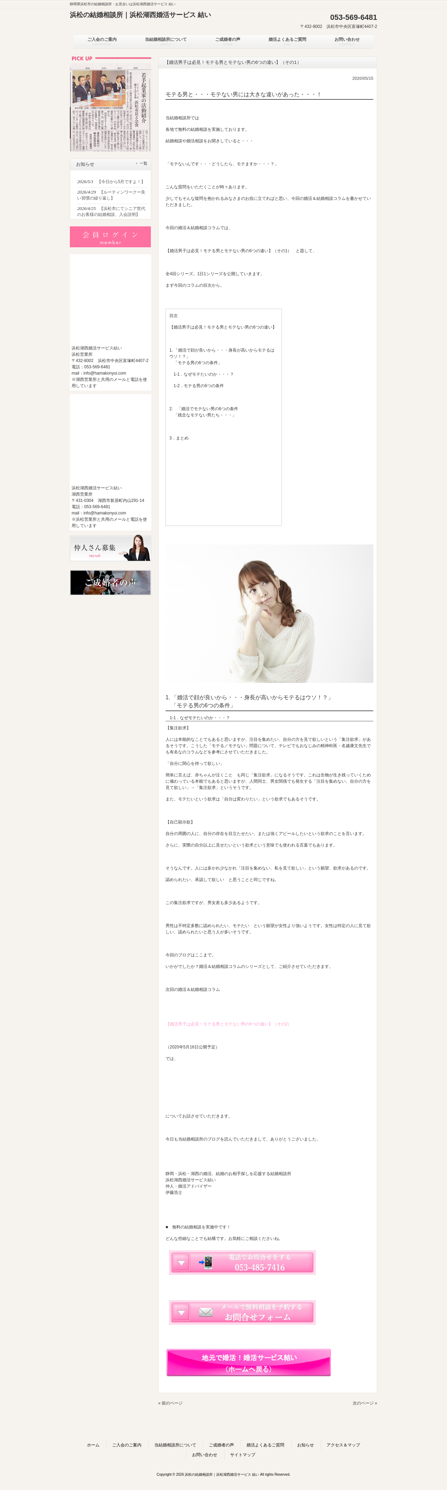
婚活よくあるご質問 (265, 1445)
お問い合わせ (204, 1454)
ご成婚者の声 (221, 1445)
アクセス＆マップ (343, 1445)
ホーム (93, 1445)
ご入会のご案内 (126, 1445)
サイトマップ (242, 1454)
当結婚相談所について (175, 1445)
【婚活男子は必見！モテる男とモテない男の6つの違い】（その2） (229, 1024)
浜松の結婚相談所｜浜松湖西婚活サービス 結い (140, 14)
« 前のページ (170, 1403)
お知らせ (305, 1445)
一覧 (143, 163)
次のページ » (365, 1403)
